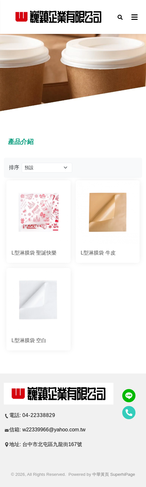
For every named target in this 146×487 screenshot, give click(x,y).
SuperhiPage (122, 474)
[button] (120, 17)
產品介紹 (21, 141)
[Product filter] (47, 168)
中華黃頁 (100, 474)
